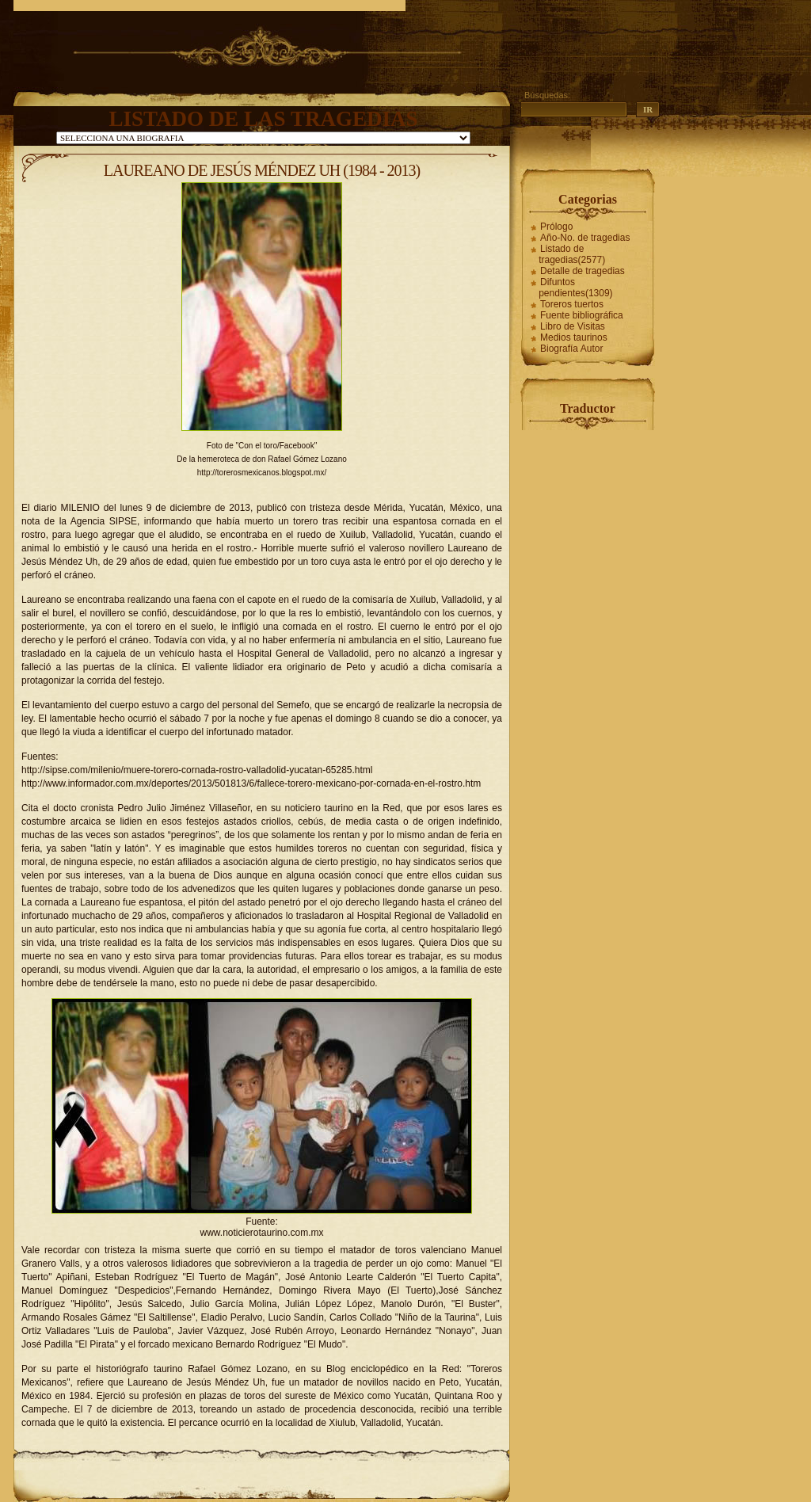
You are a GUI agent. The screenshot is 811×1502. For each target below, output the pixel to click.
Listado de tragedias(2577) (572, 254)
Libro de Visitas (572, 326)
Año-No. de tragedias (585, 237)
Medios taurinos (573, 337)
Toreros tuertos (571, 304)
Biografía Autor (571, 348)
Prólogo (556, 226)
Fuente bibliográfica (581, 315)
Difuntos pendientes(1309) (575, 287)
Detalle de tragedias (582, 270)
